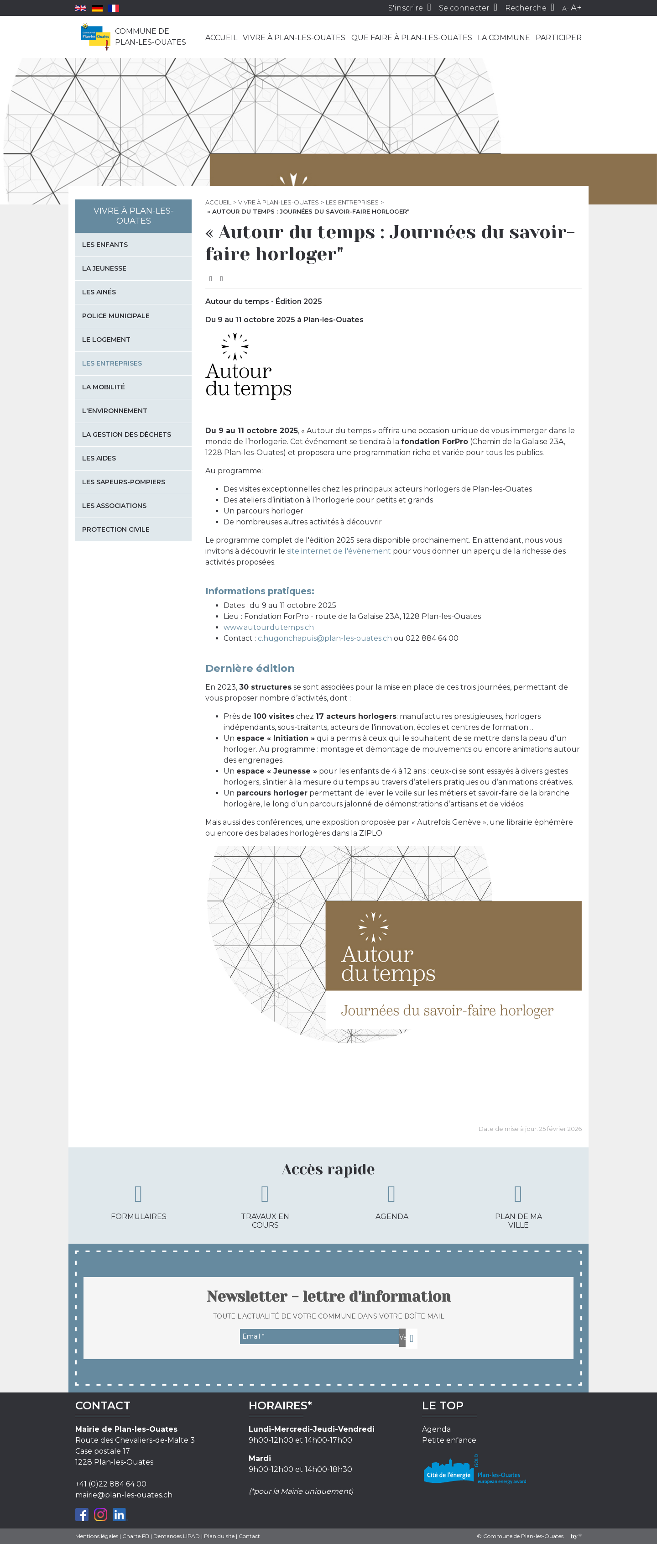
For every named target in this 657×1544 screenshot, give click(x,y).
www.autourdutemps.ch (269, 627)
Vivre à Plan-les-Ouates (294, 37)
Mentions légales (96, 1536)
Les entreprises (352, 202)
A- (565, 8)
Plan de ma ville (518, 1206)
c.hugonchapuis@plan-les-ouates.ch (325, 638)
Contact (249, 1536)
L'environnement (114, 411)
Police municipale (116, 316)
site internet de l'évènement (339, 551)
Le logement (106, 339)
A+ (576, 8)
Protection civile (116, 529)
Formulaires (139, 1202)
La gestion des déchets (126, 434)
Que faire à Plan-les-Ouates (411, 37)
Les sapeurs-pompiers (123, 482)
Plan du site (219, 1536)
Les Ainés (99, 292)
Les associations (114, 506)
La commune (504, 37)
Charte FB (135, 1536)
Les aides (99, 458)
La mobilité (103, 387)
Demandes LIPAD (176, 1536)
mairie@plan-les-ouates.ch (123, 1495)
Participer (559, 37)
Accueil (221, 37)
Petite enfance (449, 1440)
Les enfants (105, 245)
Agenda (391, 1202)
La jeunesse (104, 268)
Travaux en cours (265, 1206)
